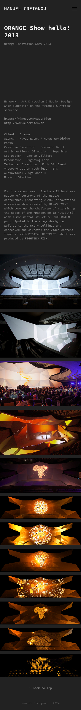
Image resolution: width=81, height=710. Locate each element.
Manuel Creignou (25, 8)
